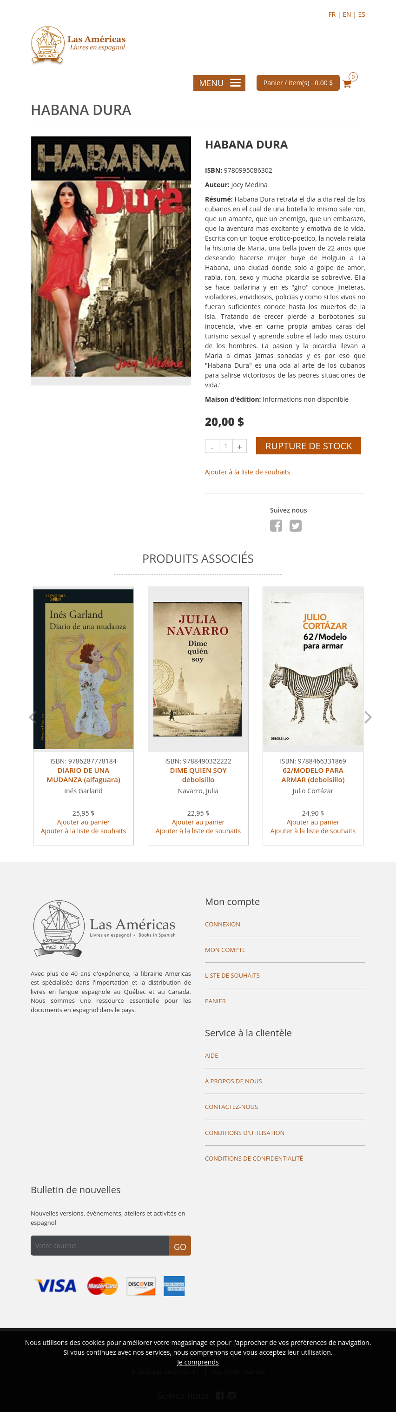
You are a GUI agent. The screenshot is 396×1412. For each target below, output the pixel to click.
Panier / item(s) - (298, 82)
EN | (350, 14)
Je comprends (197, 1362)
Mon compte (232, 901)
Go (180, 1246)
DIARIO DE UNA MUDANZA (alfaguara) (83, 774)
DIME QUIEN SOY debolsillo (198, 774)
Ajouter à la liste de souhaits (247, 471)
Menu (220, 82)
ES (361, 14)
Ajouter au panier (83, 821)
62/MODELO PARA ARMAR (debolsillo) (313, 774)
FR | (335, 14)
